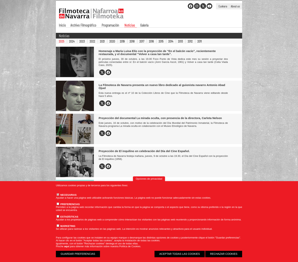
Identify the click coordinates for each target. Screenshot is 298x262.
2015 (161, 41)
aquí (66, 246)
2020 (112, 41)
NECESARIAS (67, 194)
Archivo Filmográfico (83, 25)
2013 (180, 41)
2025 (61, 41)
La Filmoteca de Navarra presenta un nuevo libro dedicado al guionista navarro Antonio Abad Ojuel (162, 86)
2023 (82, 41)
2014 (170, 41)
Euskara (223, 6)
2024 (71, 41)
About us (235, 6)
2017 (141, 41)
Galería (144, 25)
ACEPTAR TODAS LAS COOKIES (179, 253)
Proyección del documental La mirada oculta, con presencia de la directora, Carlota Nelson (160, 118)
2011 (199, 41)
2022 (92, 41)
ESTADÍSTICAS (67, 216)
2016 (151, 41)
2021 (102, 41)
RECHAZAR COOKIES (223, 253)
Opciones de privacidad (149, 178)
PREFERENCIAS (68, 204)
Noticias (129, 25)
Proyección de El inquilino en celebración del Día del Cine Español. (144, 151)
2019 (122, 41)
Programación (110, 25)
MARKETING (66, 226)
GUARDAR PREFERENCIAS (78, 253)
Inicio (62, 25)
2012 (190, 41)
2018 (132, 41)
